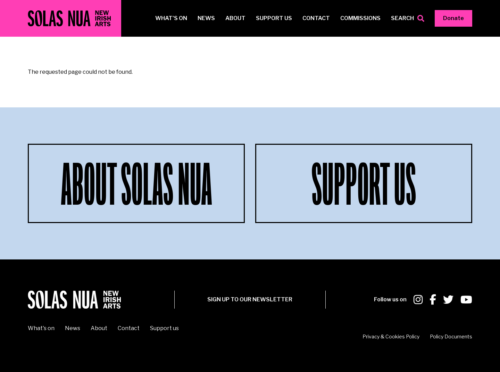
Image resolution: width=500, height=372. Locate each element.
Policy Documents (451, 336)
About (235, 18)
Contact (316, 18)
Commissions (360, 18)
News (206, 18)
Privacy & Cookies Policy (390, 336)
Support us (274, 18)
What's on (171, 18)
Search (402, 18)
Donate (453, 18)
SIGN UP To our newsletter (249, 299)
